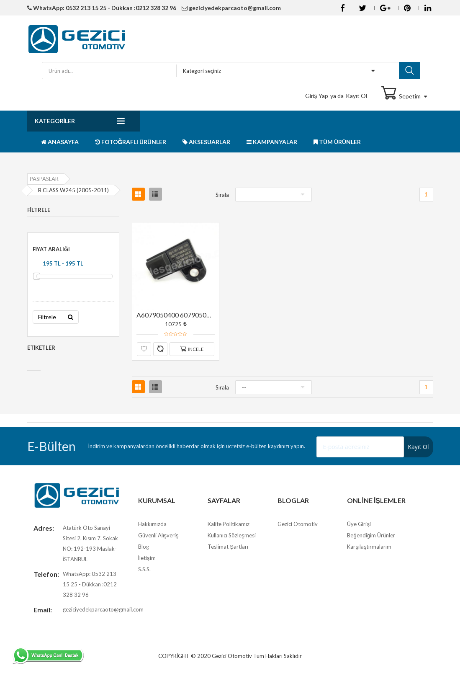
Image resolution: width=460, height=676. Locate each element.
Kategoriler (55, 120)
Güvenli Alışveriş (158, 535)
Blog (143, 546)
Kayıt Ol (356, 95)
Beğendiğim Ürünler (371, 535)
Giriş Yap (316, 95)
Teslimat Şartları (228, 546)
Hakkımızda (152, 524)
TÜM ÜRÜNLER (337, 141)
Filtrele (55, 316)
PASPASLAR (44, 178)
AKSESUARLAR (206, 141)
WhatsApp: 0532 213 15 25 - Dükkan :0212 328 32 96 (101, 7)
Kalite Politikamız (228, 524)
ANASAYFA (60, 141)
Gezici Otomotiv (298, 524)
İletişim (147, 558)
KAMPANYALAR (272, 141)
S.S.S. (144, 569)
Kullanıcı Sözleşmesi (232, 535)
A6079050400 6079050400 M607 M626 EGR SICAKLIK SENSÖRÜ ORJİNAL (175, 315)
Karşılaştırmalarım (369, 546)
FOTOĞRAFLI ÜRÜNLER (131, 141)
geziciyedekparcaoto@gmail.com (231, 7)
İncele (191, 348)
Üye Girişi (359, 524)
